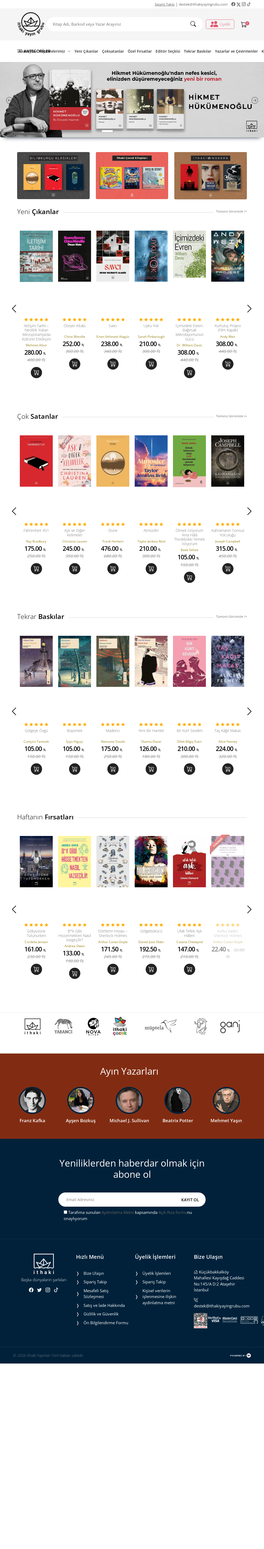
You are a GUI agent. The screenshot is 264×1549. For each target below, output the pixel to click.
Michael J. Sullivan (129, 1129)
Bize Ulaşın (94, 1281)
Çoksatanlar (113, 51)
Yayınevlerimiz (55, 51)
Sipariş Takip (165, 4)
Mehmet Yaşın (226, 1129)
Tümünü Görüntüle (231, 211)
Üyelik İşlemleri (156, 1281)
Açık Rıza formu (173, 1220)
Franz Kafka (32, 1129)
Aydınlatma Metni (117, 1220)
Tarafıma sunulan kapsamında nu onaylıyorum (128, 1223)
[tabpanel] (132, 99)
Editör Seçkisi (168, 51)
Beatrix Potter (178, 1129)
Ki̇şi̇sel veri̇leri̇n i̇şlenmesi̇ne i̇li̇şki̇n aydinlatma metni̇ (159, 1305)
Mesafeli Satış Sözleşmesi (96, 1302)
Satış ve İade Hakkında (104, 1313)
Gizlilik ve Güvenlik (101, 1322)
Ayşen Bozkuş (81, 1129)
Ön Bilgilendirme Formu (106, 1331)
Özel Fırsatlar (140, 51)
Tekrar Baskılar (197, 51)
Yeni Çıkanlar (86, 51)
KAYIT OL (190, 1207)
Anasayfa (26, 51)
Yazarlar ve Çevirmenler (236, 51)
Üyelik (220, 24)
